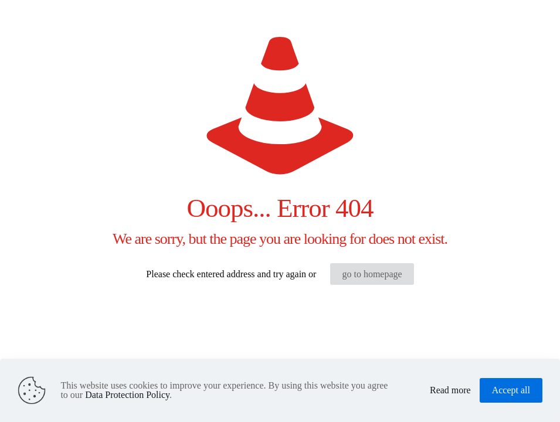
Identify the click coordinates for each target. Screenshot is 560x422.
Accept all (511, 390)
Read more (450, 390)
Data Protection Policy (127, 395)
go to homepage (372, 274)
